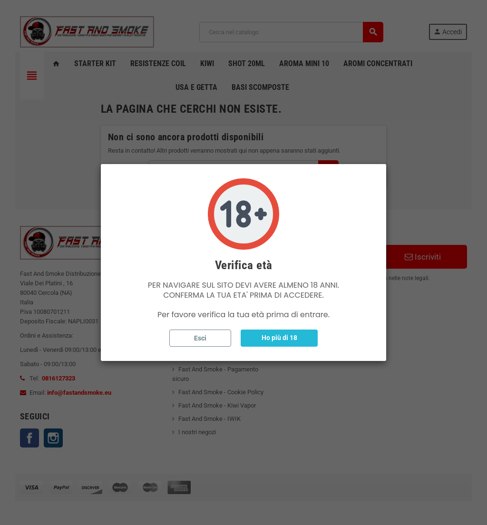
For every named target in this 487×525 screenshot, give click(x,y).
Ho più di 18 (279, 337)
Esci (200, 338)
